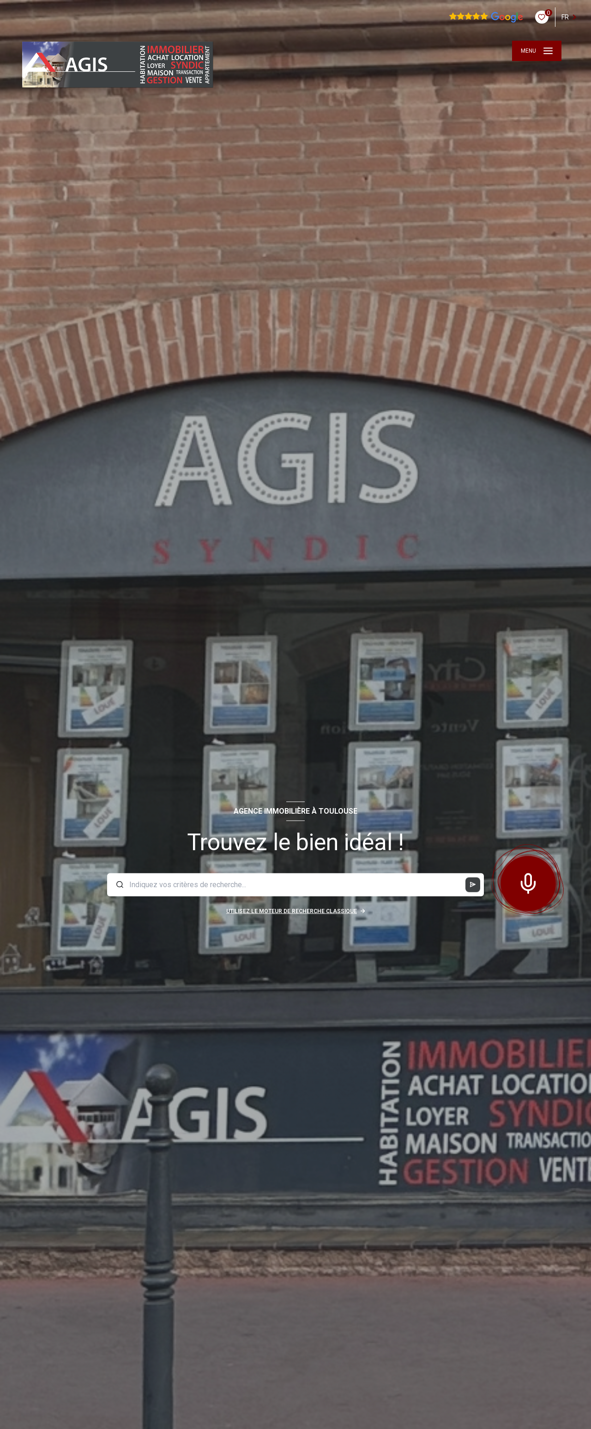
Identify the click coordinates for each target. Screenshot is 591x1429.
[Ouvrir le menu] (536, 51)
